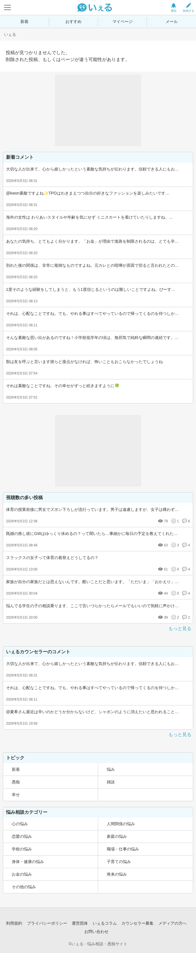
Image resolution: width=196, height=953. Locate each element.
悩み (111, 769)
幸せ (16, 794)
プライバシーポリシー (47, 923)
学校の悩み (22, 849)
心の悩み (20, 823)
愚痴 (16, 782)
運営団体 (80, 923)
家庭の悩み (117, 836)
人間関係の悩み (121, 823)
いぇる (10, 34)
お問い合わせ (96, 931)
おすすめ (73, 21)
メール (172, 21)
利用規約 (14, 923)
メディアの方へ (172, 923)
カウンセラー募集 (137, 923)
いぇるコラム (105, 923)
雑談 (111, 782)
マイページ (122, 21)
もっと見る (179, 628)
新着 (24, 21)
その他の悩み (24, 887)
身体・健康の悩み (28, 861)
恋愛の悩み (22, 836)
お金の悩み (22, 874)
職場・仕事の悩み (123, 849)
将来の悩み (117, 874)
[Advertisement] (98, 110)
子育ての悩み (119, 861)
